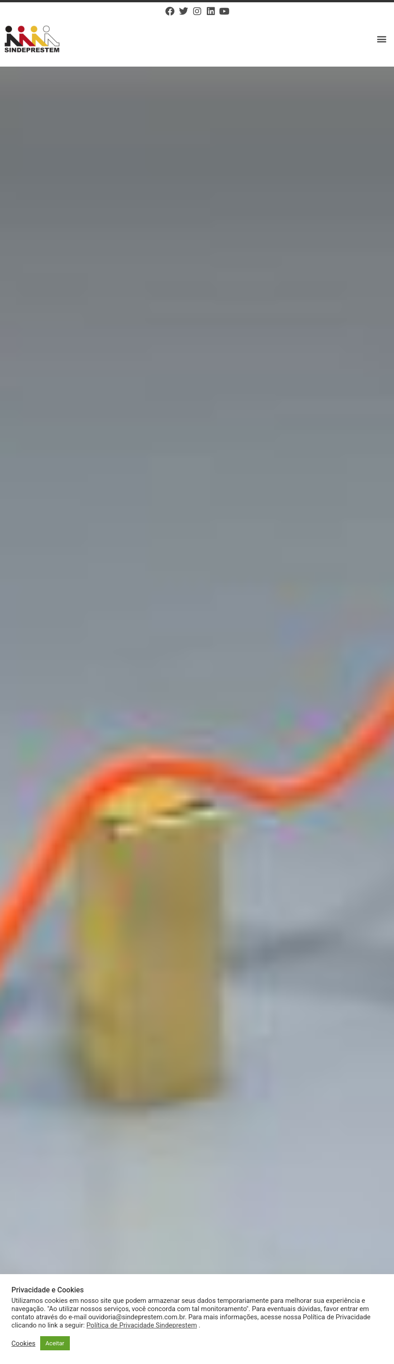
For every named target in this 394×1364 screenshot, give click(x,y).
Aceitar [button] (55, 1343)
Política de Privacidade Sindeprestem (141, 1325)
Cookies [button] (23, 1343)
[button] (381, 39)
